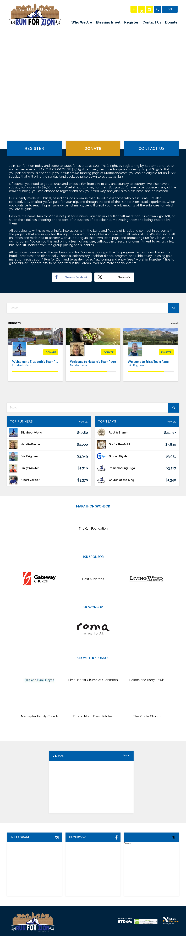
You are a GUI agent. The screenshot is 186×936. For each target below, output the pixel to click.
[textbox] (93, 308)
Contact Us (152, 22)
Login (169, 9)
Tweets (127, 843)
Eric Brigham (136, 365)
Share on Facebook (71, 277)
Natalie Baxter (79, 365)
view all (174, 323)
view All (126, 755)
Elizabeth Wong (22, 365)
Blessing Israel (108, 22)
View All (83, 421)
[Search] (157, 9)
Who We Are (81, 22)
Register (131, 22)
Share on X (114, 277)
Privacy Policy (168, 924)
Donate (171, 22)
